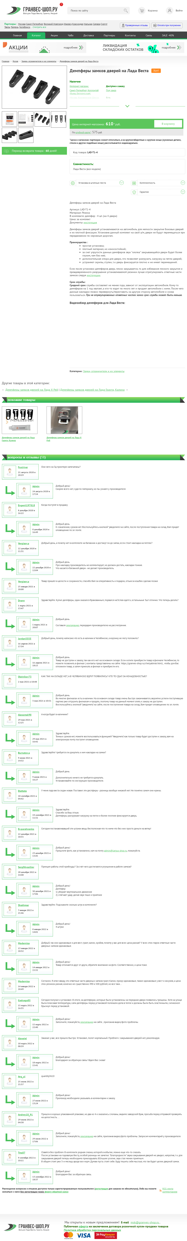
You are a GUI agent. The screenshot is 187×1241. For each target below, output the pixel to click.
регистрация (101, 1188)
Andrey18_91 (25, 1114)
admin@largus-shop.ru (115, 850)
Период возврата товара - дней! (29, 151)
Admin (35, 486)
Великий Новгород (53, 24)
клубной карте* (83, 132)
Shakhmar (23, 905)
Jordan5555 (24, 638)
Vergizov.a (23, 543)
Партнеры (109, 35)
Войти (174, 10)
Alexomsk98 (24, 714)
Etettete (22, 791)
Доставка (88, 35)
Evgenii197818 (26, 505)
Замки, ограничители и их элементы (38, 61)
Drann (21, 600)
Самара (96, 24)
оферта (83, 1226)
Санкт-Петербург (34, 24)
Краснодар (77, 24)
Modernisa (24, 943)
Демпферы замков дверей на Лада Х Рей (31, 389)
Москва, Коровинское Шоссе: (84, 97)
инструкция (90, 222)
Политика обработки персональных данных (92, 1229)
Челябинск (24, 27)
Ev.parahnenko (26, 829)
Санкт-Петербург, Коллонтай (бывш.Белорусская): (84, 92)
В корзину (168, 123)
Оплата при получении (167, 25)
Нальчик (88, 24)
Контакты (130, 35)
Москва (21, 24)
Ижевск (68, 24)
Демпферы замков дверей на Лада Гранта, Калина (92, 389)
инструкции (93, 275)
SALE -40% (168, 35)
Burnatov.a (24, 753)
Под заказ (111, 90)
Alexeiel (22, 1038)
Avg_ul (21, 1076)
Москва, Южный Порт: (81, 101)
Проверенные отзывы (135, 25)
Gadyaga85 (24, 1000)
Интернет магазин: (79, 86)
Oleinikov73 (24, 676)
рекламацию (72, 625)
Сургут (104, 24)
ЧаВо (70, 35)
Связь (149, 35)
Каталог (36, 35)
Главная (17, 35)
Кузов (15, 61)
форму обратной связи (56, 1191)
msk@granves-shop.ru (145, 1222)
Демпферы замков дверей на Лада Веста (79, 61)
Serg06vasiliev (26, 867)
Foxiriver (23, 467)
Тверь (7, 27)
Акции (54, 35)
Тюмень (15, 27)
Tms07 (21, 1152)
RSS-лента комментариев (169, 1190)
